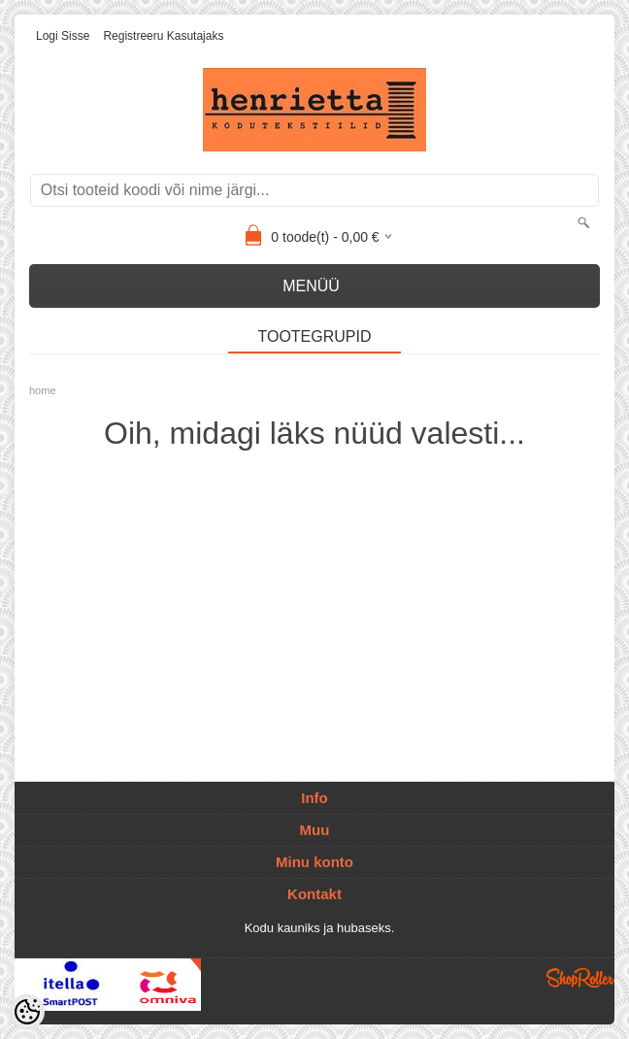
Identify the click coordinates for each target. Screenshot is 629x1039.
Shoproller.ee (580, 978)
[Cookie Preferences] (27, 1011)
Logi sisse (62, 36)
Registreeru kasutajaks (163, 36)
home (42, 390)
